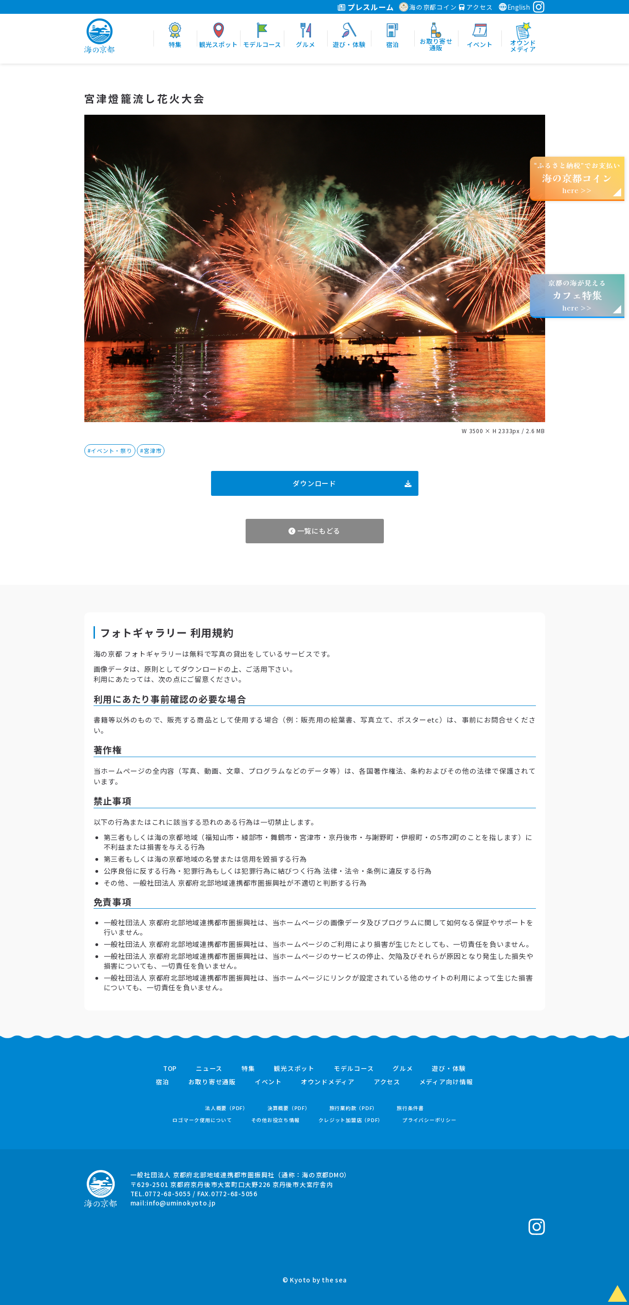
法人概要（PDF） (226, 1108)
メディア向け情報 (446, 1082)
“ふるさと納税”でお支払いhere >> (577, 177)
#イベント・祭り (110, 450)
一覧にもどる (314, 530)
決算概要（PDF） (289, 1108)
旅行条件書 (410, 1108)
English (514, 7)
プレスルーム (366, 6)
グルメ (403, 1068)
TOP (170, 1068)
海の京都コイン (428, 7)
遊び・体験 (449, 1068)
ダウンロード (352, 483)
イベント (268, 1082)
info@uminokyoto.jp (181, 1202)
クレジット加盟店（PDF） (350, 1120)
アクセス (476, 7)
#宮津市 (150, 450)
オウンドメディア (328, 1082)
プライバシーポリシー (429, 1120)
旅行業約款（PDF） (353, 1108)
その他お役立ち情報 (275, 1120)
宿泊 (163, 1082)
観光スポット (294, 1068)
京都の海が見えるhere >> (577, 295)
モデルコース (354, 1068)
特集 (248, 1068)
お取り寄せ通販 (212, 1082)
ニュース (209, 1068)
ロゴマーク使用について (202, 1120)
